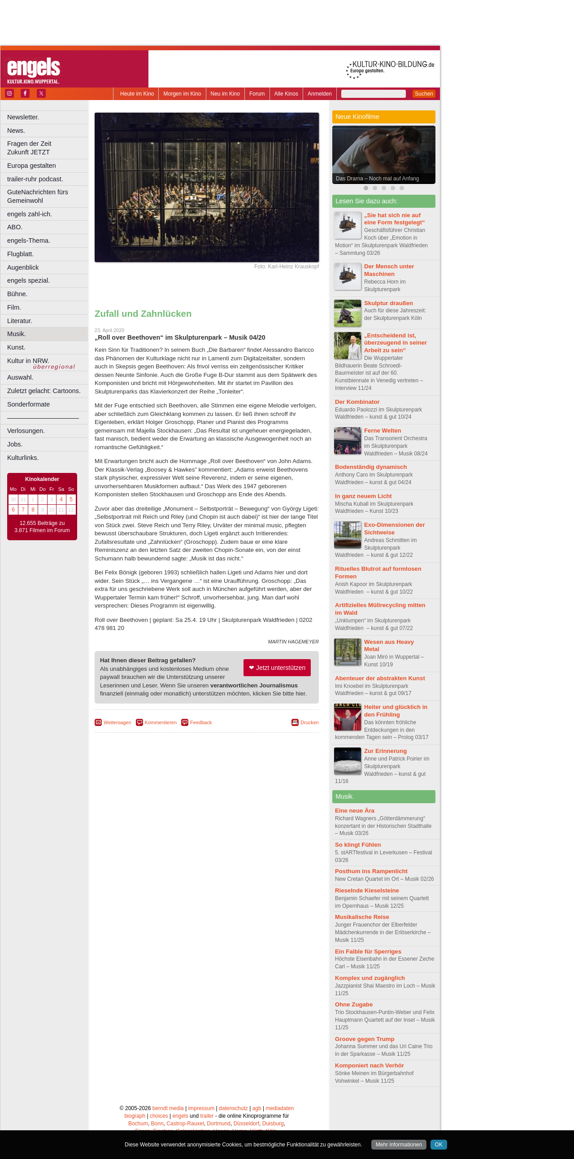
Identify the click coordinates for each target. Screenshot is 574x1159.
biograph (134, 1116)
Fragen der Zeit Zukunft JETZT (48, 148)
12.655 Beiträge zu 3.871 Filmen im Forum (42, 527)
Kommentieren (161, 722)
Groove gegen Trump (365, 1039)
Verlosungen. (26, 430)
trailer (206, 1116)
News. (16, 130)
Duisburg (273, 1123)
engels (180, 1116)
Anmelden (320, 94)
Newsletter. (23, 117)
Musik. (16, 333)
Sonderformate (28, 404)
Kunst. (16, 347)
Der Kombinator (357, 401)
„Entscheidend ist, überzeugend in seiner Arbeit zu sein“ (395, 343)
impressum (201, 1108)
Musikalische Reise (362, 917)
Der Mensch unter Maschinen (389, 270)
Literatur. (19, 320)
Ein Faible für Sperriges (368, 951)
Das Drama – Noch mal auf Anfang (377, 178)
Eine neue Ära (354, 810)
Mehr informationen (399, 1145)
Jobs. (14, 444)
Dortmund (218, 1123)
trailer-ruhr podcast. (35, 179)
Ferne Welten (382, 430)
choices (159, 1116)
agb (256, 1108)
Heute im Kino (137, 94)
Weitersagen (117, 722)
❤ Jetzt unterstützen (277, 667)
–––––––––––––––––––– (43, 417)
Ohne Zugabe (354, 1004)
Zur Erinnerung (385, 751)
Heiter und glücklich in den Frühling (395, 711)
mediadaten (279, 1108)
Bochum (138, 1123)
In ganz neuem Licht (363, 496)
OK (439, 1145)
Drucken (309, 722)
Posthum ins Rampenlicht (371, 871)
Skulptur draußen (388, 303)
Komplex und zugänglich (370, 978)
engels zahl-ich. (29, 214)
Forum (257, 94)
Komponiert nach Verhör (369, 1065)
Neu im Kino (225, 94)
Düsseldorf (246, 1123)
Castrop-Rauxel (185, 1123)
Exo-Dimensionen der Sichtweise (394, 528)
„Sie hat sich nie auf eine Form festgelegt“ (394, 219)
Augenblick (23, 267)
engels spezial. (28, 280)
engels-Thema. (28, 240)
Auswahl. (20, 377)
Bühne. (17, 293)
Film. (14, 307)
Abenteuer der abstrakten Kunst (380, 678)
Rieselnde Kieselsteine (367, 890)
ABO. (14, 227)
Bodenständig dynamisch (371, 467)
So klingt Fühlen (358, 844)
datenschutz (233, 1108)
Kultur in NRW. (28, 360)
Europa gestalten (31, 165)
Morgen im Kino (182, 94)
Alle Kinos (286, 94)
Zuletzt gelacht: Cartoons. (44, 390)
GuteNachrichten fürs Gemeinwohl (37, 196)
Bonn (157, 1123)
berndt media (168, 1108)
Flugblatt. (20, 254)
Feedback (201, 722)
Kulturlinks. (23, 457)
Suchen (424, 94)
